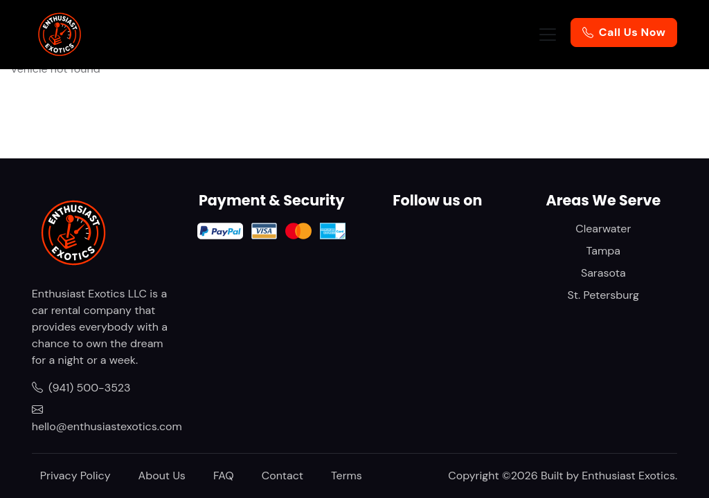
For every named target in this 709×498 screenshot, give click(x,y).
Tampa (603, 250)
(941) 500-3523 (81, 387)
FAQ (223, 475)
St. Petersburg (604, 295)
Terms (346, 475)
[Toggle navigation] (547, 34)
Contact (282, 475)
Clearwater (603, 228)
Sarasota (603, 273)
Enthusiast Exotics (628, 475)
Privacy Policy (75, 475)
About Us (162, 475)
